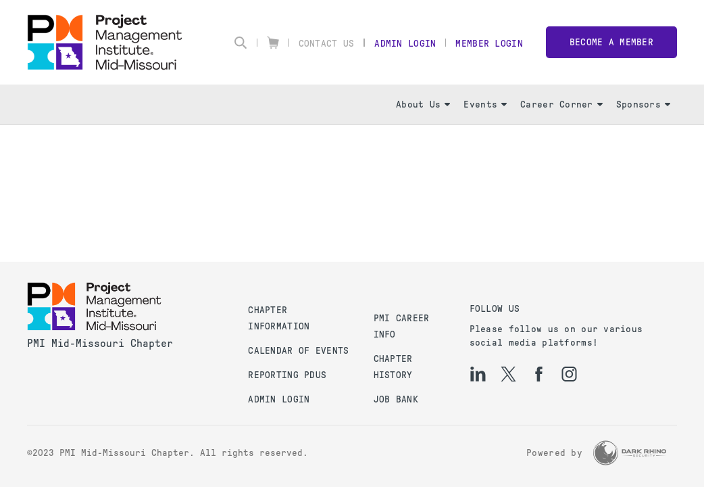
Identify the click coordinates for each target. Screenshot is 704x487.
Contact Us (327, 44)
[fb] (538, 374)
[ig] (569, 374)
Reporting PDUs (287, 375)
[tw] (508, 374)
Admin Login (405, 44)
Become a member (611, 42)
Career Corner (561, 104)
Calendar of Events (298, 351)
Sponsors (643, 104)
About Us (423, 104)
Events (485, 104)
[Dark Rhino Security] (630, 453)
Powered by (554, 453)
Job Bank (396, 399)
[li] (478, 374)
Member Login (488, 44)
